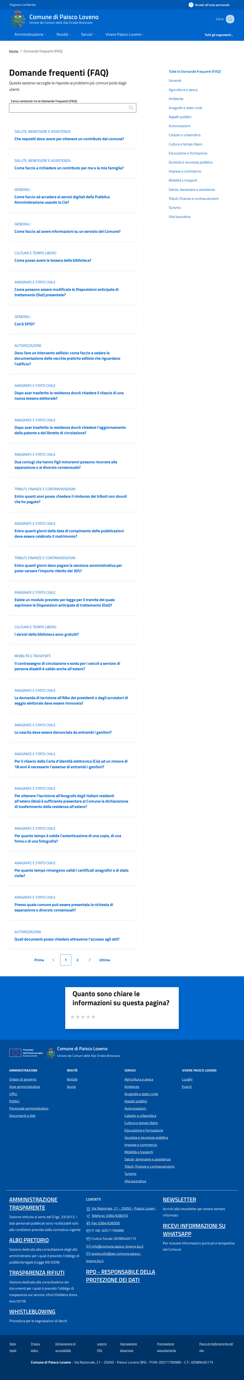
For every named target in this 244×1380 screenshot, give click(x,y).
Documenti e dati (22, 1115)
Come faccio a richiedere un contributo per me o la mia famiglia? (69, 168)
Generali (22, 189)
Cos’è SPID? (25, 324)
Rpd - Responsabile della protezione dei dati (120, 1275)
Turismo (175, 207)
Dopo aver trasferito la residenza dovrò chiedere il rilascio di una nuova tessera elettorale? (69, 395)
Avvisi (71, 1086)
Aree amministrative (24, 1086)
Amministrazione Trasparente (33, 1203)
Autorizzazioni (27, 345)
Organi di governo (22, 1079)
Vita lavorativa (179, 216)
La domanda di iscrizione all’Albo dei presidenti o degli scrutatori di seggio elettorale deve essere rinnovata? (71, 700)
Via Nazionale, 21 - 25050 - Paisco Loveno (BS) (122, 1208)
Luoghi (187, 1079)
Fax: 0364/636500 (103, 1223)
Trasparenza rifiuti (37, 1272)
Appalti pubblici (180, 117)
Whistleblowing (32, 1311)
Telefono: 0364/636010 (107, 1215)
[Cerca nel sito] (229, 19)
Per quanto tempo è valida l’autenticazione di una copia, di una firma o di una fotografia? (67, 838)
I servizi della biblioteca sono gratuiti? (46, 634)
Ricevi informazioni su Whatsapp (194, 1229)
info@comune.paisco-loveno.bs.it (114, 1246)
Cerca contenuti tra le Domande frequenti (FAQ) (44, 101)
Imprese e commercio (185, 171)
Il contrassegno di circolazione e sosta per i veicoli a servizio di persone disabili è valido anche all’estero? (67, 666)
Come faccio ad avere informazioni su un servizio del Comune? (67, 231)
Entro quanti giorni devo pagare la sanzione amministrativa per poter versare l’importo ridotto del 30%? (68, 568)
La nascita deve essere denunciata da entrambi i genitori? (63, 732)
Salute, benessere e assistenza (42, 131)
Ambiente (176, 98)
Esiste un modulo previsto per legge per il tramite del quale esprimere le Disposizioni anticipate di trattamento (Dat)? (64, 602)
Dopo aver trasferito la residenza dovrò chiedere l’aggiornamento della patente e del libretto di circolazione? (70, 430)
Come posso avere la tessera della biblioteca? (52, 260)
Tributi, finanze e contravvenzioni (44, 489)
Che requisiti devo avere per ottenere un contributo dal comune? (69, 139)
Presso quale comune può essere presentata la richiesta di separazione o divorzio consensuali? (63, 907)
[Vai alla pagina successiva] (90, 959)
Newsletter (179, 1199)
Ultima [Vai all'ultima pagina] (106, 961)
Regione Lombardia (23, 4)
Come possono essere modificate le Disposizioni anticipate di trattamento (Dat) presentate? (66, 292)
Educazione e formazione (188, 153)
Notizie (72, 1079)
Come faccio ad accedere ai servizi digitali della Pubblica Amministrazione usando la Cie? (62, 199)
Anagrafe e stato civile (35, 282)
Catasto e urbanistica (185, 135)
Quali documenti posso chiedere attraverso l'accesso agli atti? (67, 939)
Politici (14, 1101)
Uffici (13, 1094)
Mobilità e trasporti (32, 656)
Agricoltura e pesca (183, 89)
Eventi (187, 1086)
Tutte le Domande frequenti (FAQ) (195, 71)
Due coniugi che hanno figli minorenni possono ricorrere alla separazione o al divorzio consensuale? (65, 464)
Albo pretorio (29, 1240)
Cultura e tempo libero (35, 253)
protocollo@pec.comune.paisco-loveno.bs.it (113, 1257)
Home (13, 51)
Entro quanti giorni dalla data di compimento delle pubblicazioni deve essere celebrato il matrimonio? (69, 533)
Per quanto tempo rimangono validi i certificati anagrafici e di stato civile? (71, 873)
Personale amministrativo (29, 1108)
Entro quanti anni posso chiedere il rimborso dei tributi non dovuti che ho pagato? (70, 499)
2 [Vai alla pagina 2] (80, 961)
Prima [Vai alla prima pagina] (40, 961)
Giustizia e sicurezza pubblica (190, 162)
